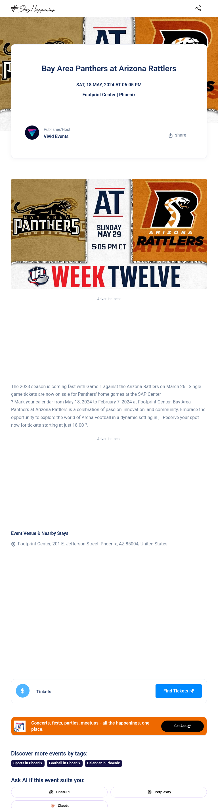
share (177, 135)
